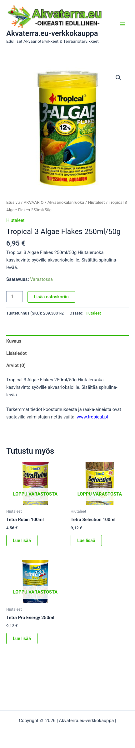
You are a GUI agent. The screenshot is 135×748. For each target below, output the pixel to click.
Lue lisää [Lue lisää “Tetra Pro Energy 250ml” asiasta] (22, 638)
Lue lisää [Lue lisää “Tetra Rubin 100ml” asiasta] (22, 540)
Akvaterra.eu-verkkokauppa (52, 33)
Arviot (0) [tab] (16, 365)
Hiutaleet (96, 202)
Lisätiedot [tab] (16, 353)
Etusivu (13, 202)
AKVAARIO (34, 202)
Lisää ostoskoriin (51, 297)
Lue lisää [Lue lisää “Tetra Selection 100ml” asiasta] (86, 540)
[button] (118, 77)
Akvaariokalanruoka (66, 202)
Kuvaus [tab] (13, 341)
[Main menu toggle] (122, 24)
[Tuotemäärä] (14, 296)
